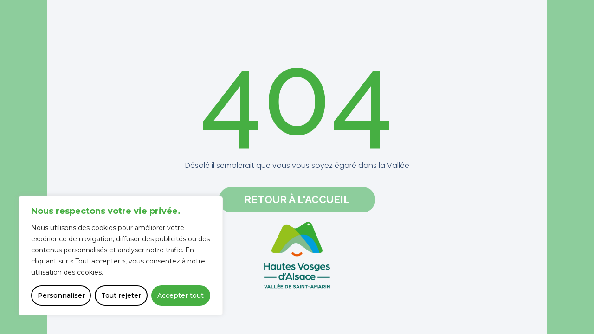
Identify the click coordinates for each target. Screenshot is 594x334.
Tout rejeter (121, 295)
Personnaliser (61, 295)
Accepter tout (180, 295)
